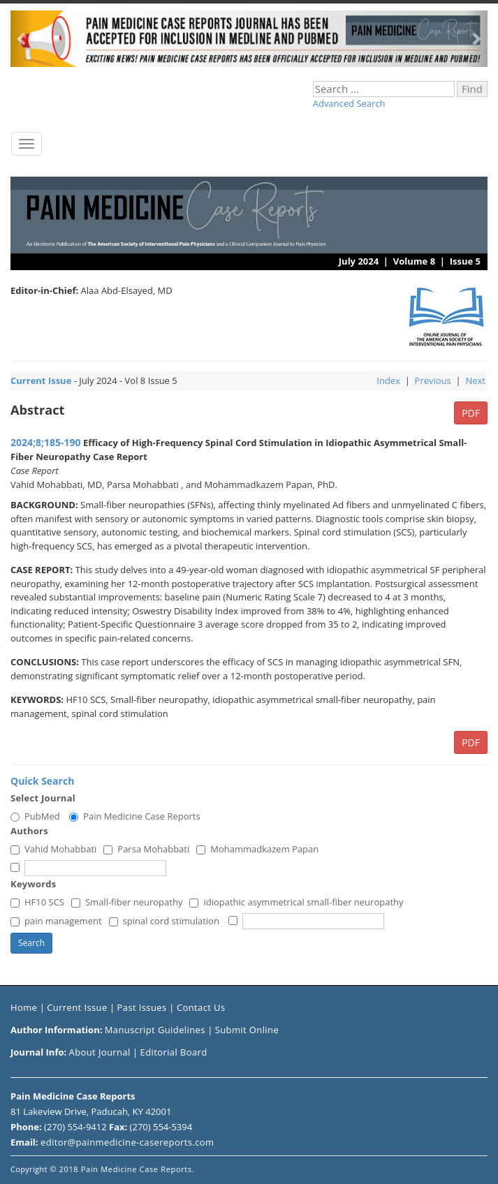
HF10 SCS (37, 902)
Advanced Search (349, 103)
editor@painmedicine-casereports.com (127, 1142)
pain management (56, 921)
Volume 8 (414, 261)
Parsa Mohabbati (146, 849)
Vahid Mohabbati (53, 849)
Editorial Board (173, 1052)
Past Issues (143, 1007)
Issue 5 (465, 261)
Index (388, 380)
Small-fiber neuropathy (126, 902)
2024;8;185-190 (45, 442)
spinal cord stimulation (164, 921)
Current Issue (77, 1007)
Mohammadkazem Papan (257, 849)
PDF (471, 413)
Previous (433, 380)
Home (23, 1007)
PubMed (35, 816)
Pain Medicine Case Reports (134, 816)
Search (31, 943)
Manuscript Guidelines (155, 1029)
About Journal (100, 1052)
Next (475, 380)
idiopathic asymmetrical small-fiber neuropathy (296, 902)
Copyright (28, 1169)
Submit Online (247, 1029)
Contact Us (201, 1007)
